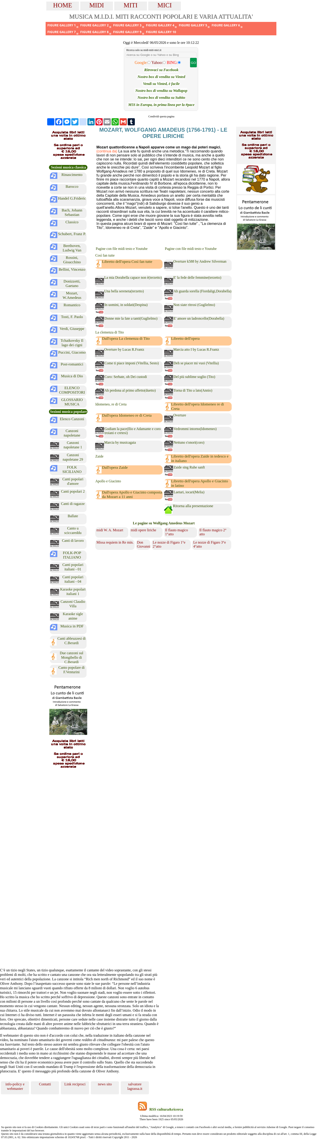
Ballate (73, 516)
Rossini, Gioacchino (72, 259)
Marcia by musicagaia (120, 442)
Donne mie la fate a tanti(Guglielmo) (130, 318)
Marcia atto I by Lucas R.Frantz (196, 349)
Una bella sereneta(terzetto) (124, 291)
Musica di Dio (72, 376)
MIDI (96, 5)
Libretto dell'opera (185, 338)
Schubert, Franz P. (72, 234)
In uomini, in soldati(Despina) (126, 305)
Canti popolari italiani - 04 (72, 579)
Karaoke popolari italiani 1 (73, 591)
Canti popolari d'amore (72, 481)
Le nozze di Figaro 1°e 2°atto (169, 544)
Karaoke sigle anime (73, 616)
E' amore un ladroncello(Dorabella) (199, 318)
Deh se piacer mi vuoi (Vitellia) (196, 363)
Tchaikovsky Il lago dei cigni (72, 342)
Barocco (72, 186)
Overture (179, 415)
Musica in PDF (72, 626)
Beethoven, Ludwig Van (72, 248)
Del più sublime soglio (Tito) (194, 377)
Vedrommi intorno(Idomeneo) (195, 429)
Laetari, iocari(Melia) (189, 492)
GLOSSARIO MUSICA (72, 402)
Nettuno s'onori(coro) (189, 442)
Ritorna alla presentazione (193, 506)
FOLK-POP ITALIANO (72, 555)
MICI (164, 5)
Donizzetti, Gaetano (72, 283)
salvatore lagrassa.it (134, 1086)
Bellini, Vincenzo (72, 269)
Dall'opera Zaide (115, 467)
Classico (72, 222)
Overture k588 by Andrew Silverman (199, 261)
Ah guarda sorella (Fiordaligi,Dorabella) (202, 291)
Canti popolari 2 (73, 491)
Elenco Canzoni (72, 419)
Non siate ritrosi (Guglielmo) (194, 305)
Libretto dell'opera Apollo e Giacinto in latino (199, 483)
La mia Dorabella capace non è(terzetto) (133, 277)
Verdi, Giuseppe (72, 329)
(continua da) (106, 151)
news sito (105, 1084)
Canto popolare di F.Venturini (71, 669)
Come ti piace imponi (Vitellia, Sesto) (131, 363)
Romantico (72, 305)
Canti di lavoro (73, 540)
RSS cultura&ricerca (166, 1109)
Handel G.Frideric (72, 198)
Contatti (45, 1084)
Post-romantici (72, 364)
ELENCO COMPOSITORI (72, 390)
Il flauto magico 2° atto (213, 532)
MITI (131, 5)
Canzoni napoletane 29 (73, 457)
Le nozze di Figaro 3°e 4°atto (209, 544)
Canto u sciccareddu (72, 530)
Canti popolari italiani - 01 (72, 567)
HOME (62, 5)
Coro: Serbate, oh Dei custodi (125, 377)
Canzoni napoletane (72, 433)
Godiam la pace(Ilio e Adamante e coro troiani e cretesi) (132, 431)
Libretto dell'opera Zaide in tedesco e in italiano (200, 458)
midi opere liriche (143, 530)
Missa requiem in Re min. (114, 542)
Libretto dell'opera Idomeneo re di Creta (197, 406)
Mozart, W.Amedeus (72, 295)
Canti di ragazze (73, 504)
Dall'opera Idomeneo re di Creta (127, 415)
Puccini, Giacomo (72, 352)
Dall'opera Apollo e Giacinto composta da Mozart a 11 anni (132, 494)
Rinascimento (72, 175)
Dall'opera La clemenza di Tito (126, 338)
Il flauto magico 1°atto (176, 532)
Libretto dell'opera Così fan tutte (127, 261)
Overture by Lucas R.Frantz (124, 349)
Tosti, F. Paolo (72, 317)
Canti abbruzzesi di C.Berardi (71, 640)
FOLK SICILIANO (72, 469)
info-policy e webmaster (14, 1086)
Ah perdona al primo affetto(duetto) (130, 390)
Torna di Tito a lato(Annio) (193, 390)
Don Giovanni (143, 544)
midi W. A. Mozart (109, 530)
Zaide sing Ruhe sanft (189, 467)
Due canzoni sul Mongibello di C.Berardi (71, 657)
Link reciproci (75, 1084)
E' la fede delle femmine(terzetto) (197, 277)
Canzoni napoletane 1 (73, 445)
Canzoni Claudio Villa (73, 603)
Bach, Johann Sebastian (72, 212)
